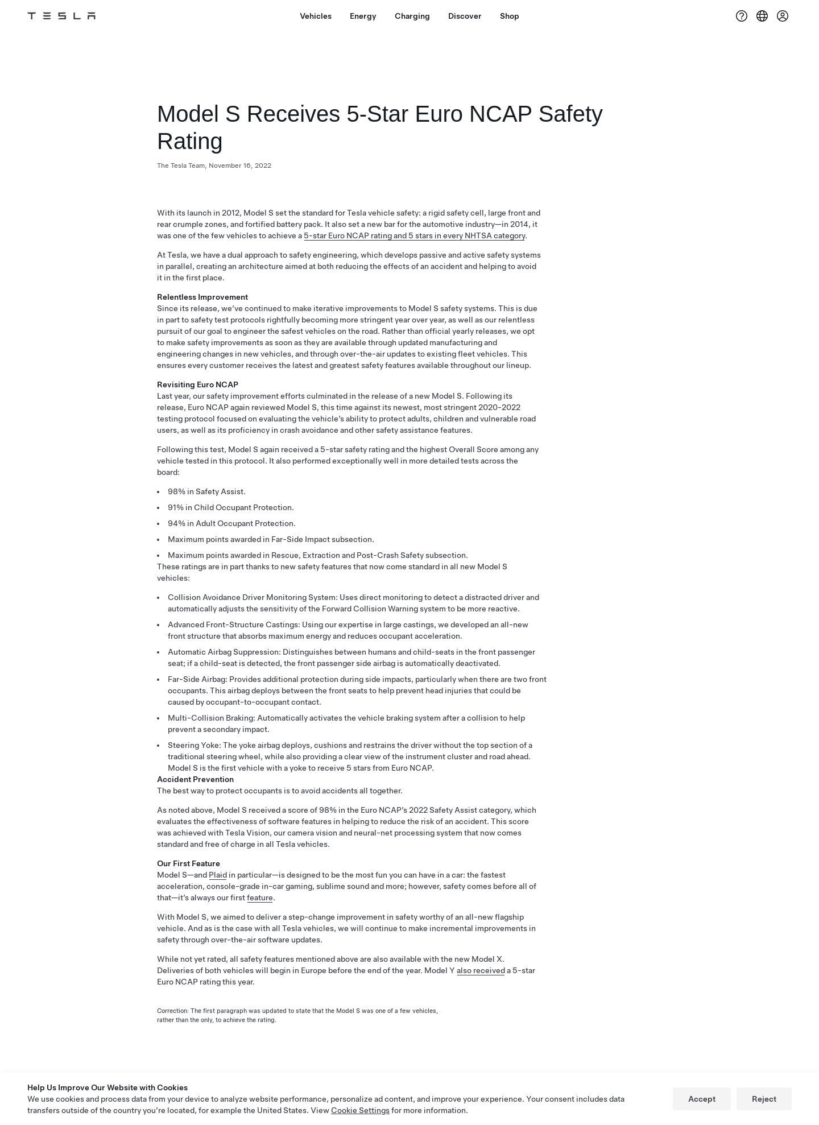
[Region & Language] (762, 16)
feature (260, 897)
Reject (764, 1098)
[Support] (742, 16)
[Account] (783, 16)
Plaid (218, 874)
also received (481, 970)
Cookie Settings (360, 1110)
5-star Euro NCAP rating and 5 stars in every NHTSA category (414, 235)
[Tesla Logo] (61, 16)
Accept (701, 1098)
